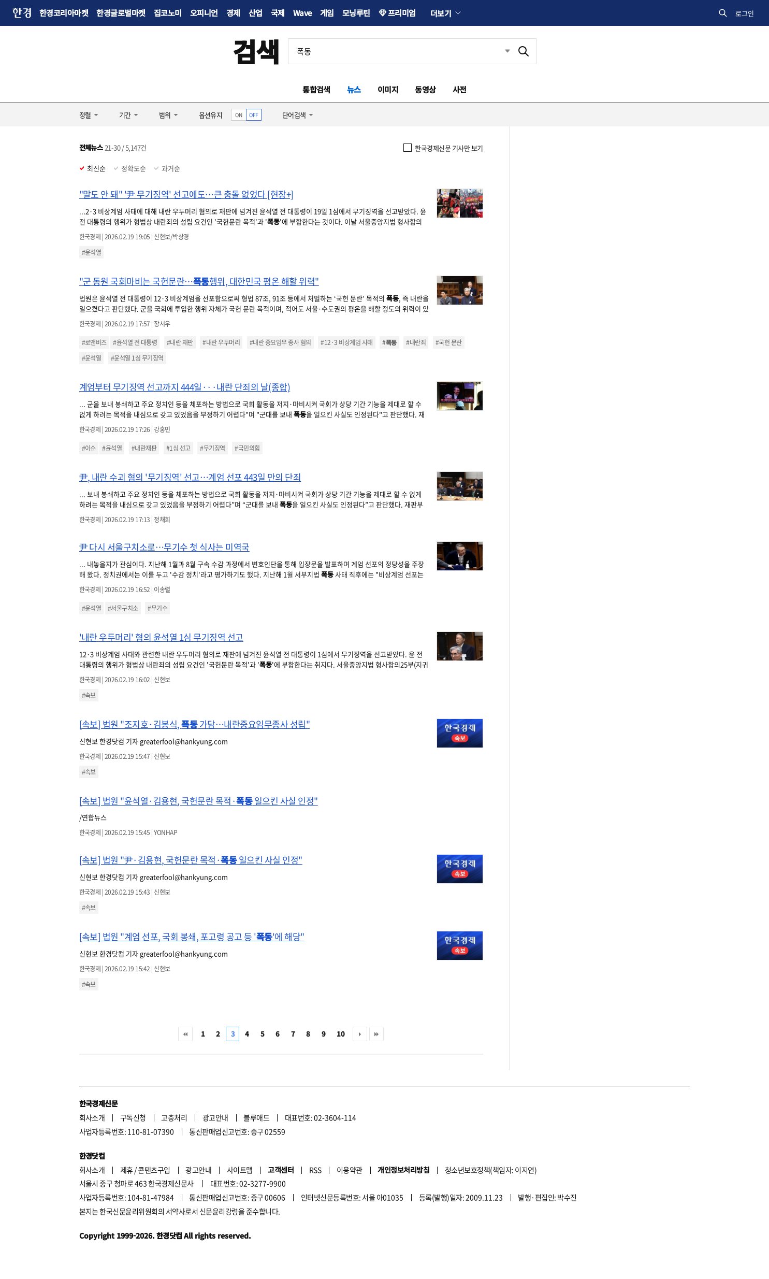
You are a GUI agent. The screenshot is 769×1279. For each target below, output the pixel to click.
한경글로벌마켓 (120, 12)
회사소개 (92, 1117)
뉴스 (354, 89)
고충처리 (174, 1117)
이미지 (388, 89)
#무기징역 (212, 448)
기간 (125, 115)
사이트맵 (240, 1170)
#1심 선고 (178, 448)
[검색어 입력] (399, 51)
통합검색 (316, 89)
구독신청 (133, 1117)
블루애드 (256, 1117)
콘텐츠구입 (154, 1170)
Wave (302, 12)
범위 (165, 115)
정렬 (85, 115)
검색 (256, 51)
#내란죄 (416, 342)
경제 (233, 12)
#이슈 (89, 448)
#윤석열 (91, 252)
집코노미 (168, 12)
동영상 (425, 89)
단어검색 (294, 115)
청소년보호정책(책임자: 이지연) (490, 1170)
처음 (185, 1034)
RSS (315, 1170)
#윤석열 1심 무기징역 (137, 358)
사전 (460, 89)
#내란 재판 (180, 342)
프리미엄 (402, 12)
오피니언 (204, 12)
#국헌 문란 (449, 342)
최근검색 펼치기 (499, 51)
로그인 (744, 13)
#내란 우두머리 (221, 342)
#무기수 (157, 608)
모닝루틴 (356, 12)
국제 (278, 12)
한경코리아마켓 (63, 12)
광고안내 (215, 1117)
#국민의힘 (247, 448)
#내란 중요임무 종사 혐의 (280, 342)
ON (238, 115)
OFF (253, 115)
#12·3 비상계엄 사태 (346, 342)
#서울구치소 (123, 608)
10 (340, 1034)
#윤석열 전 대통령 (135, 342)
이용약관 (349, 1170)
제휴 (126, 1170)
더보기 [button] (440, 13)
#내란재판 (144, 448)
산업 (256, 12)
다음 (360, 1034)
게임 (327, 12)
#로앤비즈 (94, 342)
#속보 (89, 695)
